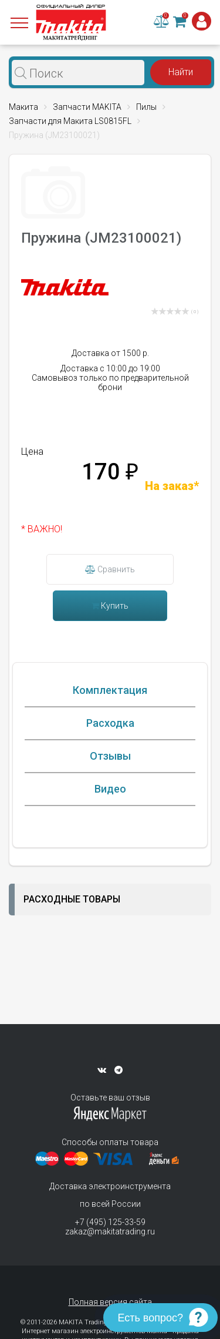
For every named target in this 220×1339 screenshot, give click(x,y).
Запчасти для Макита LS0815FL (70, 121)
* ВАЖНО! (41, 529)
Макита (23, 107)
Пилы (146, 107)
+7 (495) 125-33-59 (110, 1222)
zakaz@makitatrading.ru (110, 1231)
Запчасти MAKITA (87, 107)
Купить (110, 605)
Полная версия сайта (110, 1302)
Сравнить (110, 569)
